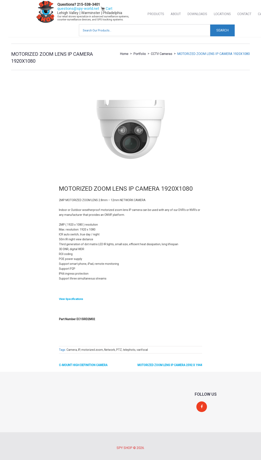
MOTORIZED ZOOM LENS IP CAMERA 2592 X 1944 (169, 365)
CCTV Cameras (161, 54)
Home (124, 54)
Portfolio (139, 54)
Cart (106, 8)
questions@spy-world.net (78, 8)
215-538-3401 (88, 4)
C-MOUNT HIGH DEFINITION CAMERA (83, 365)
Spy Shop (124, 448)
